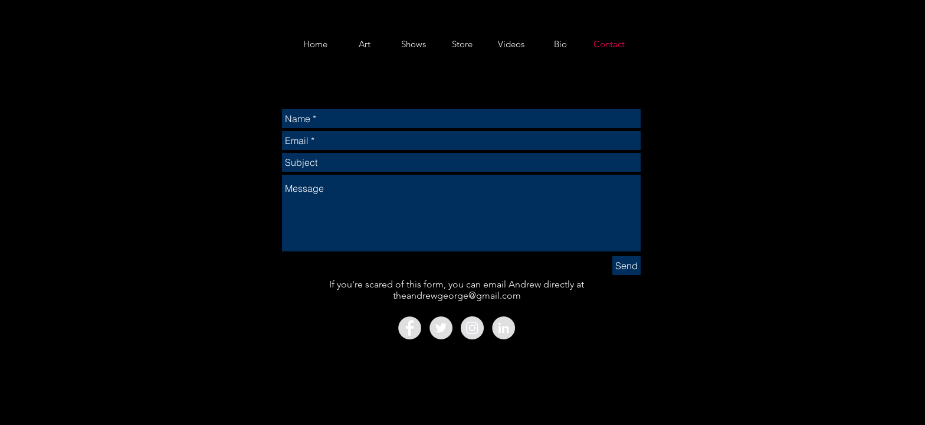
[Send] (626, 265)
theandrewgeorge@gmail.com (457, 295)
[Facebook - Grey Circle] (409, 327)
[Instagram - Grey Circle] (472, 327)
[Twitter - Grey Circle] (440, 327)
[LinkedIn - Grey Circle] (503, 327)
